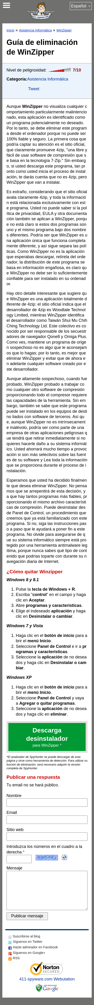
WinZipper (64, 30)
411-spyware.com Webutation (47, 986)
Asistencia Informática (35, 30)
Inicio (10, 30)
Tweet (33, 89)
